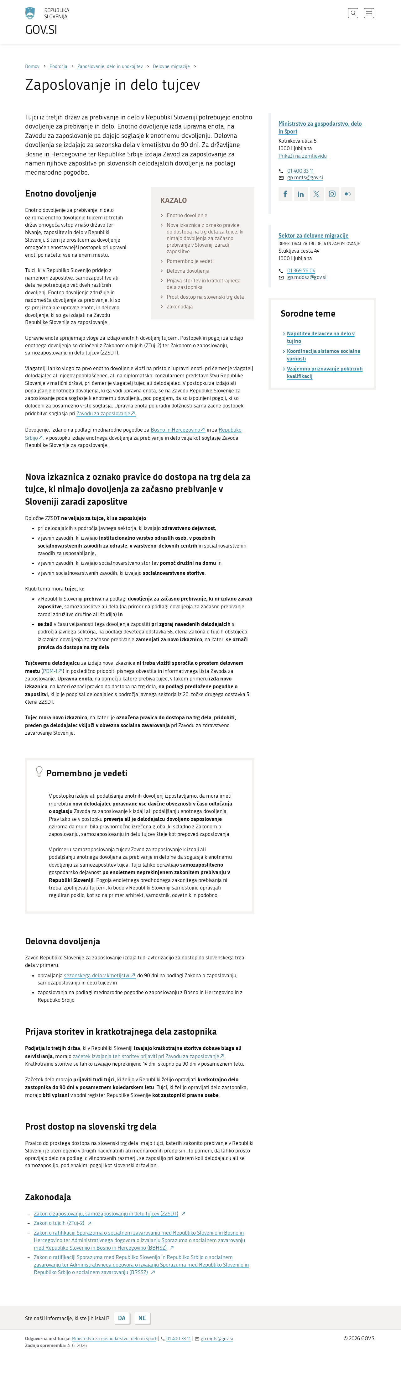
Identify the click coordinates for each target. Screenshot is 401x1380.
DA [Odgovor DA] (121, 1318)
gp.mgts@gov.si (305, 177)
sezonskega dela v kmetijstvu (97, 975)
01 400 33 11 (300, 171)
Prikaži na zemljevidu (303, 156)
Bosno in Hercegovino (175, 430)
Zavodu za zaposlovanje (103, 413)
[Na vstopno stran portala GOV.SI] (64, 21)
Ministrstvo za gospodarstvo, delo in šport (320, 127)
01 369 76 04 (301, 270)
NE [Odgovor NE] (142, 1318)
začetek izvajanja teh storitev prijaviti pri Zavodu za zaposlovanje (146, 1056)
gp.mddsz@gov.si (306, 277)
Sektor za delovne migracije (314, 235)
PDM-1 (50, 671)
